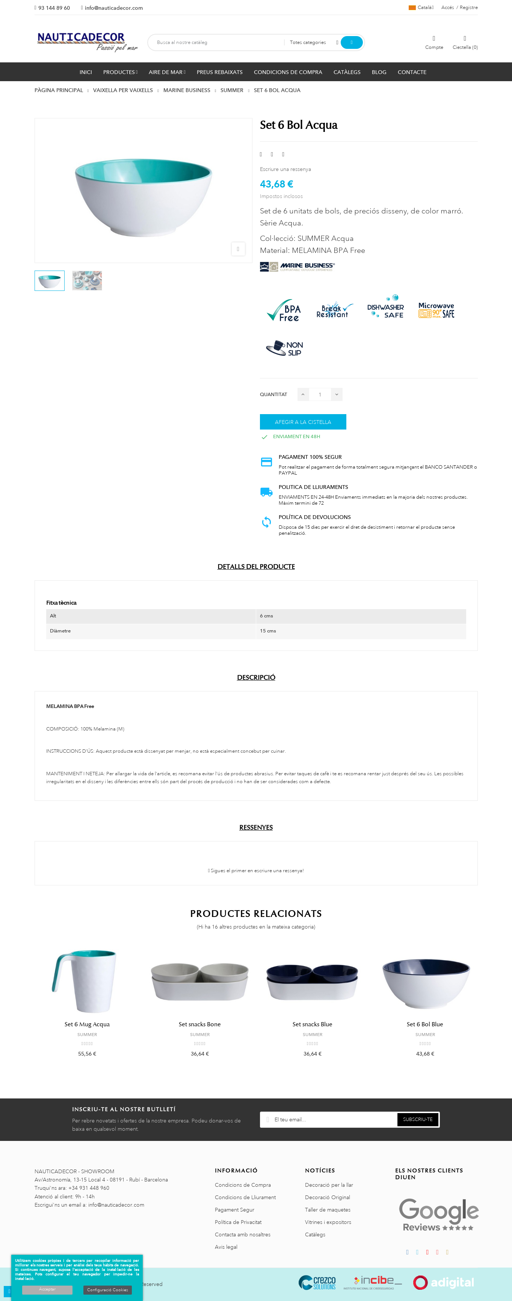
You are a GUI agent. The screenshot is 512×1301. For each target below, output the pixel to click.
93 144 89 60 (54, 8)
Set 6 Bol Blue (425, 1024)
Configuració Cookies (107, 1290)
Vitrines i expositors (328, 1222)
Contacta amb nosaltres (242, 1234)
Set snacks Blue (312, 1024)
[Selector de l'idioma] (421, 7)
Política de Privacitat (238, 1222)
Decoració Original (327, 1197)
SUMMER (87, 1034)
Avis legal (226, 1247)
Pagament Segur (234, 1209)
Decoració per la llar (329, 1184)
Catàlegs (315, 1234)
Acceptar (47, 1289)
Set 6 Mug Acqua (87, 1024)
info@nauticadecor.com (114, 8)
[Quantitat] (320, 394)
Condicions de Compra (243, 1184)
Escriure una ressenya (285, 169)
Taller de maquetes (327, 1209)
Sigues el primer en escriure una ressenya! (256, 871)
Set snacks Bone (200, 1024)
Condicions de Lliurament (245, 1197)
